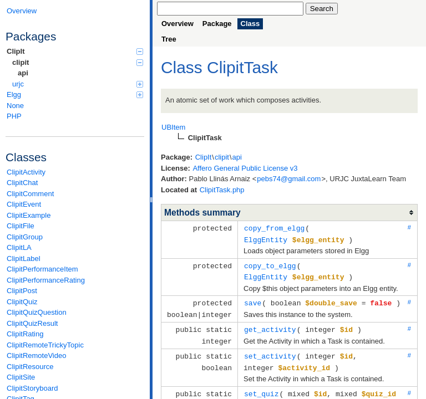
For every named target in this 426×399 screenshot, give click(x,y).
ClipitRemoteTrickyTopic (45, 345)
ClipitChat (22, 182)
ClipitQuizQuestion (37, 312)
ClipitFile (20, 226)
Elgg (75, 94)
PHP (14, 116)
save (252, 300)
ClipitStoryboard (32, 388)
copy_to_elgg (270, 264)
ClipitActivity (26, 172)
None (15, 105)
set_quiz (261, 388)
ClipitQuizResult (32, 323)
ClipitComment (30, 194)
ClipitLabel (23, 258)
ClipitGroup (25, 237)
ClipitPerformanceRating (46, 280)
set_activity (270, 351)
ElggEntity (265, 239)
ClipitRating (25, 334)
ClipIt (75, 51)
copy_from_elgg (274, 228)
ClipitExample (28, 215)
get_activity (270, 326)
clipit (77, 62)
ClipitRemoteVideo (36, 355)
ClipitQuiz (22, 302)
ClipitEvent (24, 204)
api (23, 73)
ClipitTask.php (222, 190)
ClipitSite (21, 377)
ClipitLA (19, 247)
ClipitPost (22, 291)
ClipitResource (30, 366)
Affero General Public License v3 (244, 168)
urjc (77, 84)
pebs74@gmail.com (289, 179)
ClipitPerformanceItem (42, 269)
